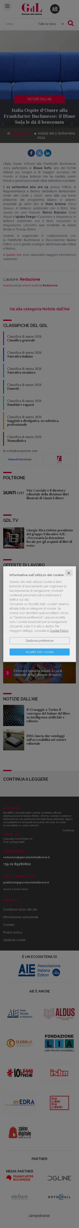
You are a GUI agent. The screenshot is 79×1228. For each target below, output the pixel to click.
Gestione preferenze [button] (39, 640)
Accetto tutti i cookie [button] (40, 651)
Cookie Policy (59, 630)
